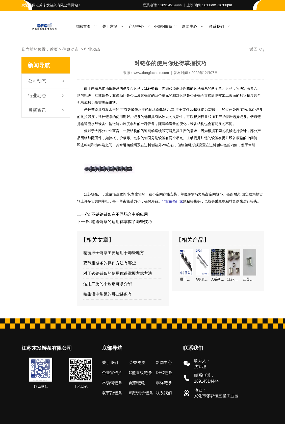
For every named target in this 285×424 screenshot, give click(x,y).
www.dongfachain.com (151, 73)
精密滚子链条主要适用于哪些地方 (113, 252)
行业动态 (37, 95)
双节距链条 (112, 392)
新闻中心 (189, 26)
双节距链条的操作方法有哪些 (109, 263)
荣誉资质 (137, 362)
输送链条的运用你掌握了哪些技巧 (121, 221)
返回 (253, 49)
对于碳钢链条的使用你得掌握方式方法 (117, 273)
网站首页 (83, 26)
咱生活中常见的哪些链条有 (107, 294)
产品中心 (136, 26)
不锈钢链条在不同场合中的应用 (119, 214)
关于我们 (110, 362)
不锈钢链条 (162, 26)
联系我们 (216, 26)
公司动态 (37, 81)
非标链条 (164, 382)
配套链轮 (137, 382)
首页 (54, 49)
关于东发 (109, 26)
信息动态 (70, 49)
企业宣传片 (112, 372)
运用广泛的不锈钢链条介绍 (107, 283)
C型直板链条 (140, 372)
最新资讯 (37, 110)
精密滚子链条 (141, 392)
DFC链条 (164, 372)
